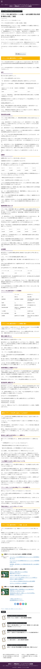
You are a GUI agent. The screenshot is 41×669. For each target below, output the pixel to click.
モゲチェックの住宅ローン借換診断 (18, 583)
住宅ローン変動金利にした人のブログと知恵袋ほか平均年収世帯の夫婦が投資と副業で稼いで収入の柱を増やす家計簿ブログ (20, 665)
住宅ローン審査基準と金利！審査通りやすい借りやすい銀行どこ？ (12, 608)
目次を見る (22, 53)
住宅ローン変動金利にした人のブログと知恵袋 (20, 6)
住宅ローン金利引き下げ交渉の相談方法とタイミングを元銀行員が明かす (22, 632)
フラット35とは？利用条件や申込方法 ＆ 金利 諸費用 (22, 581)
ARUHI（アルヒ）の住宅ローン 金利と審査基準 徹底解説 (19, 617)
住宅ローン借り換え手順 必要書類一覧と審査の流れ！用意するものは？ (22, 647)
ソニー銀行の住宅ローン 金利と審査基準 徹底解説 (18, 639)
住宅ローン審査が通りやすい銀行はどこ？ (20, 575)
